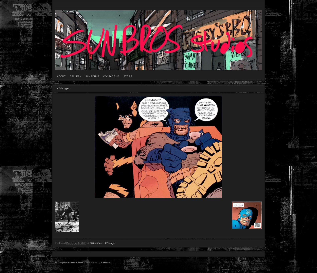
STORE (128, 76)
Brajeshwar (105, 262)
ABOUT (61, 76)
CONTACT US (111, 76)
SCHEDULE (92, 76)
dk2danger (109, 243)
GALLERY (75, 76)
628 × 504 (95, 243)
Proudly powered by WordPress (69, 262)
